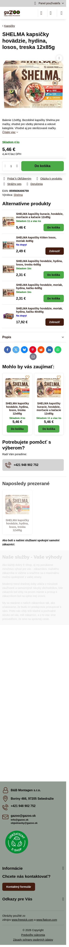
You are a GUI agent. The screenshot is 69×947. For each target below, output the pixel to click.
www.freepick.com (22, 919)
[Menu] (61, 13)
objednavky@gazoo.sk (24, 823)
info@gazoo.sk (19, 819)
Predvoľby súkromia (33, 934)
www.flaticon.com (46, 919)
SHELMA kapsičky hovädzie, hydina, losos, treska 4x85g (39, 263)
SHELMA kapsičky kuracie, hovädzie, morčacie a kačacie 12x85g (39, 215)
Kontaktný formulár (18, 886)
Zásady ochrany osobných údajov (33, 939)
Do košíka (43, 166)
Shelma (18, 194)
